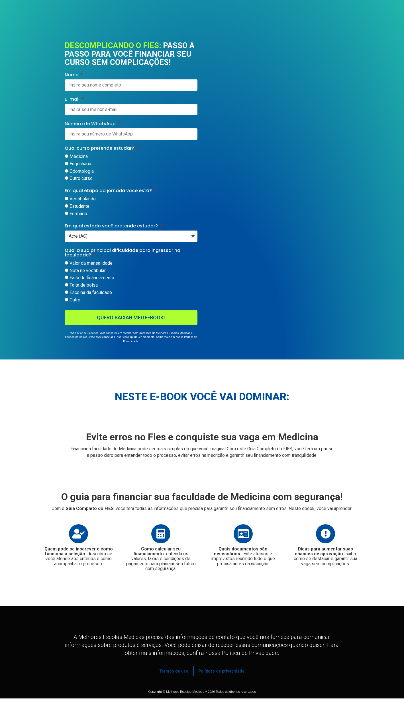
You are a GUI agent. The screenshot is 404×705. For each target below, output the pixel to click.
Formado (78, 213)
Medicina (79, 156)
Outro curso (81, 178)
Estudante (79, 206)
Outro (75, 300)
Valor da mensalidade (91, 263)
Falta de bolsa (84, 285)
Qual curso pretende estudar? (100, 148)
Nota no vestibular (88, 270)
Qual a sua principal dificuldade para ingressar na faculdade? (122, 253)
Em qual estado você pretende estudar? (112, 226)
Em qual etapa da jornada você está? (109, 191)
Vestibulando (83, 199)
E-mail (73, 99)
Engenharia (80, 164)
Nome (72, 75)
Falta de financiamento (92, 278)
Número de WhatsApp (91, 124)
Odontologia (82, 171)
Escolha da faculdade (91, 292)
